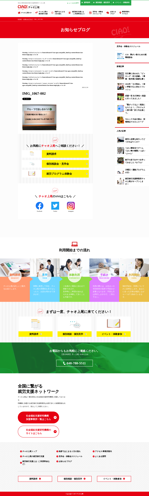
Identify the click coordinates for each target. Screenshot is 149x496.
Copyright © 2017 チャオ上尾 (74, 494)
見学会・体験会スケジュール (98, 13)
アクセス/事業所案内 (103, 451)
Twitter (55, 207)
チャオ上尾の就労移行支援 (43, 13)
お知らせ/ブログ (65, 461)
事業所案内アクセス (125, 13)
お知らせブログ (113, 13)
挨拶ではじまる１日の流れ (69, 451)
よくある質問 (74, 3)
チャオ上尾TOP (26, 13)
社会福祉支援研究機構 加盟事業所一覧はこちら (38, 417)
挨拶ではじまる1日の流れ (60, 13)
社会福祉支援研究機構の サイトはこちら (38, 432)
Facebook (39, 207)
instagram (71, 207)
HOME (20, 19)
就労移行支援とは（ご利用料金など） (78, 13)
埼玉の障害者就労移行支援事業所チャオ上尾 (31, 3)
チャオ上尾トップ (29, 451)
